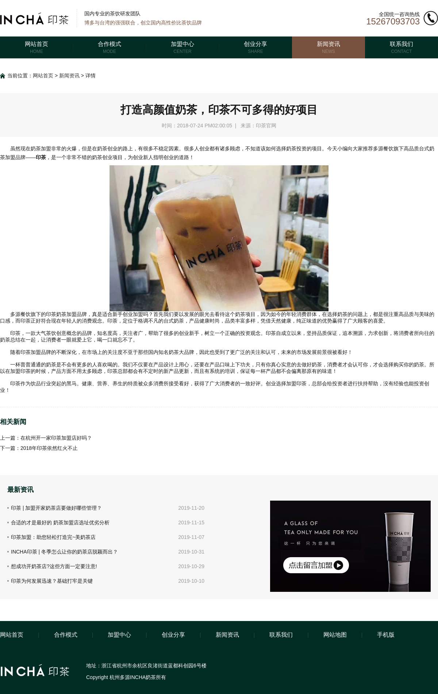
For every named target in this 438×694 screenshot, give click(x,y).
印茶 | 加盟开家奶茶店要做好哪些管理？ (56, 508)
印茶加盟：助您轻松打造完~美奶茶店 (53, 537)
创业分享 (173, 635)
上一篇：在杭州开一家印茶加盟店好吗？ (46, 438)
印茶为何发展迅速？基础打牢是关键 (52, 581)
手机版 (386, 635)
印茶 (41, 157)
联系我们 (281, 635)
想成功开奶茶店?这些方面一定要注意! (54, 566)
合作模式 (65, 635)
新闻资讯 (69, 75)
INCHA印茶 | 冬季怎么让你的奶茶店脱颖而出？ (64, 552)
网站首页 (43, 75)
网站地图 (335, 635)
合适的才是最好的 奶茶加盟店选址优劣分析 (60, 522)
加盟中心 (119, 635)
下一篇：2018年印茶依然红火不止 (39, 448)
